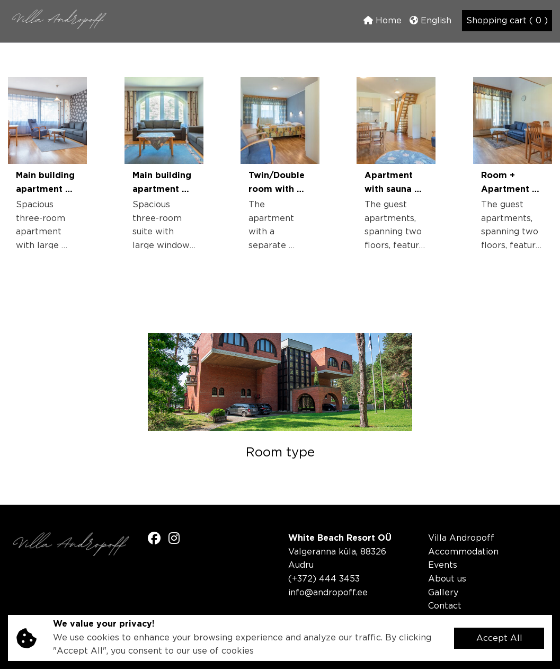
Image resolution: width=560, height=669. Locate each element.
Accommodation (463, 552)
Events (442, 565)
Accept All (499, 638)
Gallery (443, 593)
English (430, 20)
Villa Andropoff (461, 538)
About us (447, 579)
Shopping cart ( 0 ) (507, 21)
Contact (444, 606)
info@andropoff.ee (328, 593)
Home (382, 20)
